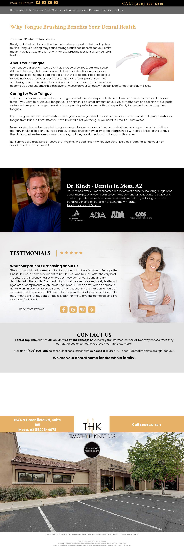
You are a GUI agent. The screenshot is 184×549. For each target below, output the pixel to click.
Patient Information (75, 10)
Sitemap (136, 534)
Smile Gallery (53, 10)
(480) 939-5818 (149, 4)
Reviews (94, 10)
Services (38, 10)
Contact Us (115, 10)
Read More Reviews (31, 309)
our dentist (97, 351)
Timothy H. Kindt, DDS (67, 534)
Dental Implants (26, 340)
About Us (25, 10)
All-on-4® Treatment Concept (68, 340)
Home (14, 10)
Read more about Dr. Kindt (84, 205)
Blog (104, 10)
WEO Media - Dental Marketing (88, 534)
